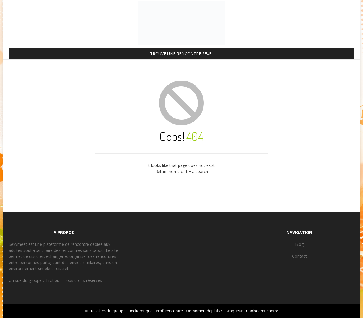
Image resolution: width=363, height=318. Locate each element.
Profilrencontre (169, 310)
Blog (299, 244)
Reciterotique (140, 310)
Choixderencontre (262, 310)
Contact (299, 256)
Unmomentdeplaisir (204, 310)
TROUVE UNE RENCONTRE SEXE (180, 53)
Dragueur (234, 310)
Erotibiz (53, 280)
